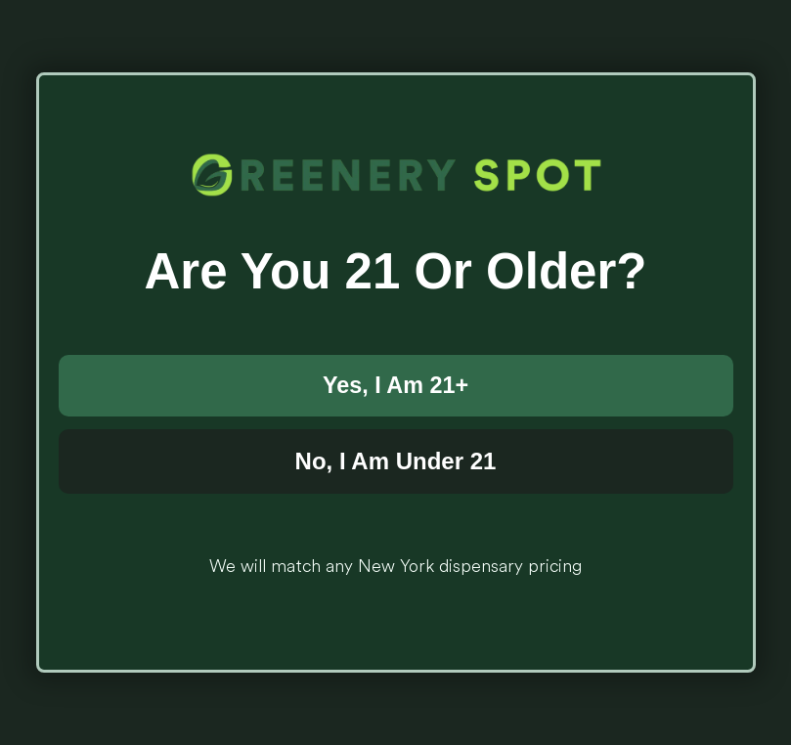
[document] (395, 372)
